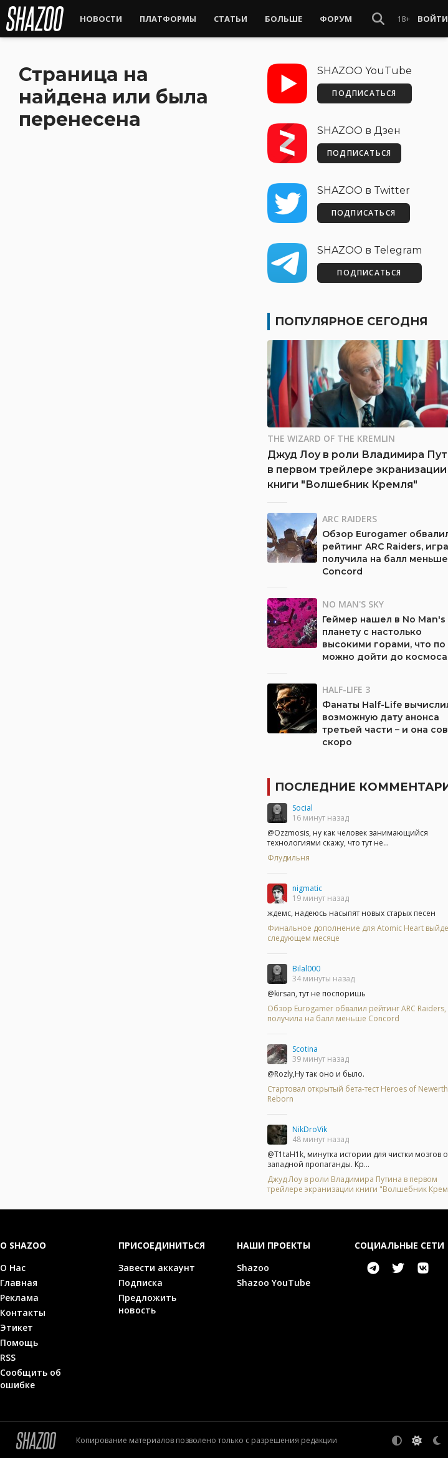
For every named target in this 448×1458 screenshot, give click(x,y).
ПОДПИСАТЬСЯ (364, 92)
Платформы (168, 18)
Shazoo (253, 1266)
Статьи (230, 18)
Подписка (140, 1281)
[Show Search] (378, 18)
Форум (336, 18)
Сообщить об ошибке (30, 1377)
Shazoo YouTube (273, 1281)
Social (302, 806)
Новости (101, 18)
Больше (283, 18)
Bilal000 (306, 967)
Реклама (19, 1296)
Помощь (19, 1341)
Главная (18, 1281)
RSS (8, 1356)
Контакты (22, 1311)
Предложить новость (147, 1302)
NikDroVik (309, 1128)
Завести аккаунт (156, 1266)
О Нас (13, 1266)
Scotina (305, 1047)
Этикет (16, 1326)
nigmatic (307, 887)
